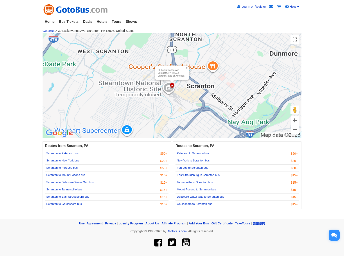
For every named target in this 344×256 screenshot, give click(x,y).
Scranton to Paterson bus (62, 153)
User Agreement (91, 223)
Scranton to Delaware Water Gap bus (70, 182)
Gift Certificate (222, 223)
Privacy (110, 223)
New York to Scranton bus (193, 160)
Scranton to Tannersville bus (64, 189)
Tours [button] (116, 21)
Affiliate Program (173, 223)
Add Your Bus (199, 223)
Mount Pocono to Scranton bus (196, 189)
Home (49, 21)
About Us (152, 223)
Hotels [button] (102, 21)
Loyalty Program (131, 223)
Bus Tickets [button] (69, 21)
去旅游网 (259, 223)
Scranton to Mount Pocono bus (66, 175)
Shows (131, 21)
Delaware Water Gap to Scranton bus (200, 196)
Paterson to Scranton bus (193, 153)
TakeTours (242, 223)
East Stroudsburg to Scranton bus (198, 175)
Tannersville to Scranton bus (195, 182)
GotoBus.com (177, 231)
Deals (87, 21)
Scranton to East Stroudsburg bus (67, 196)
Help (292, 6)
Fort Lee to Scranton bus (192, 167)
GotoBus (48, 30)
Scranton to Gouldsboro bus (64, 204)
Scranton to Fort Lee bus (62, 167)
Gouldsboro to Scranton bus (194, 204)
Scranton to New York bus (62, 160)
